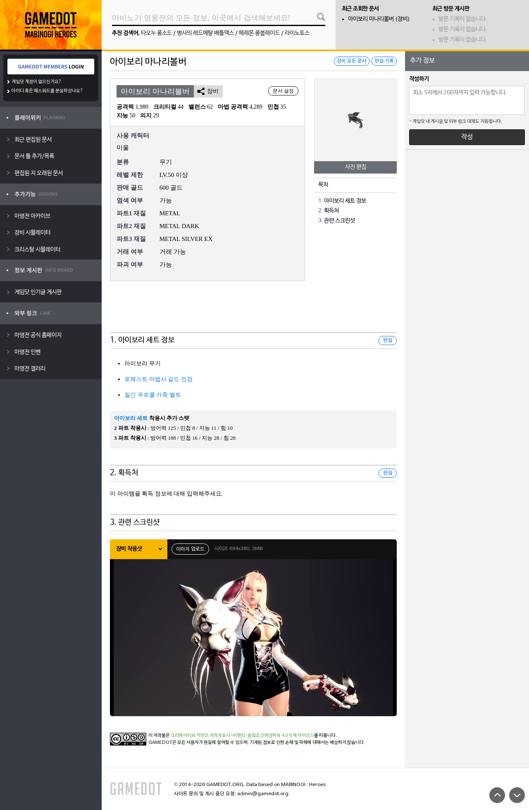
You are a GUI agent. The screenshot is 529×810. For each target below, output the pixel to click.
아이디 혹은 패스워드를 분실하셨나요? (47, 90)
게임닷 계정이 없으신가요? (37, 81)
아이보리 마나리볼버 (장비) (379, 19)
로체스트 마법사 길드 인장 (158, 379)
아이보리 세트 (131, 418)
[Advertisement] (253, 312)
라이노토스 (297, 33)
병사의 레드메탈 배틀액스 (205, 33)
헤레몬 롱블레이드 (259, 33)
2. (320, 211)
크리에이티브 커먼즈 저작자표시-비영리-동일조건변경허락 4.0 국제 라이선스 (242, 735)
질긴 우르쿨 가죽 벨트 (152, 395)
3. (320, 221)
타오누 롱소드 (156, 33)
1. (320, 201)
